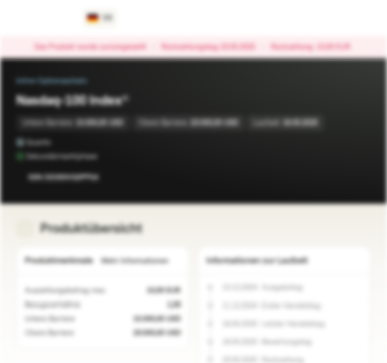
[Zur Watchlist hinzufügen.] (341, 177)
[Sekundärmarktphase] (104, 156)
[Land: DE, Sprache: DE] (100, 18)
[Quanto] (58, 142)
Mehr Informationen (141, 261)
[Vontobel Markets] (43, 18)
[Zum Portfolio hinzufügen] (361, 177)
